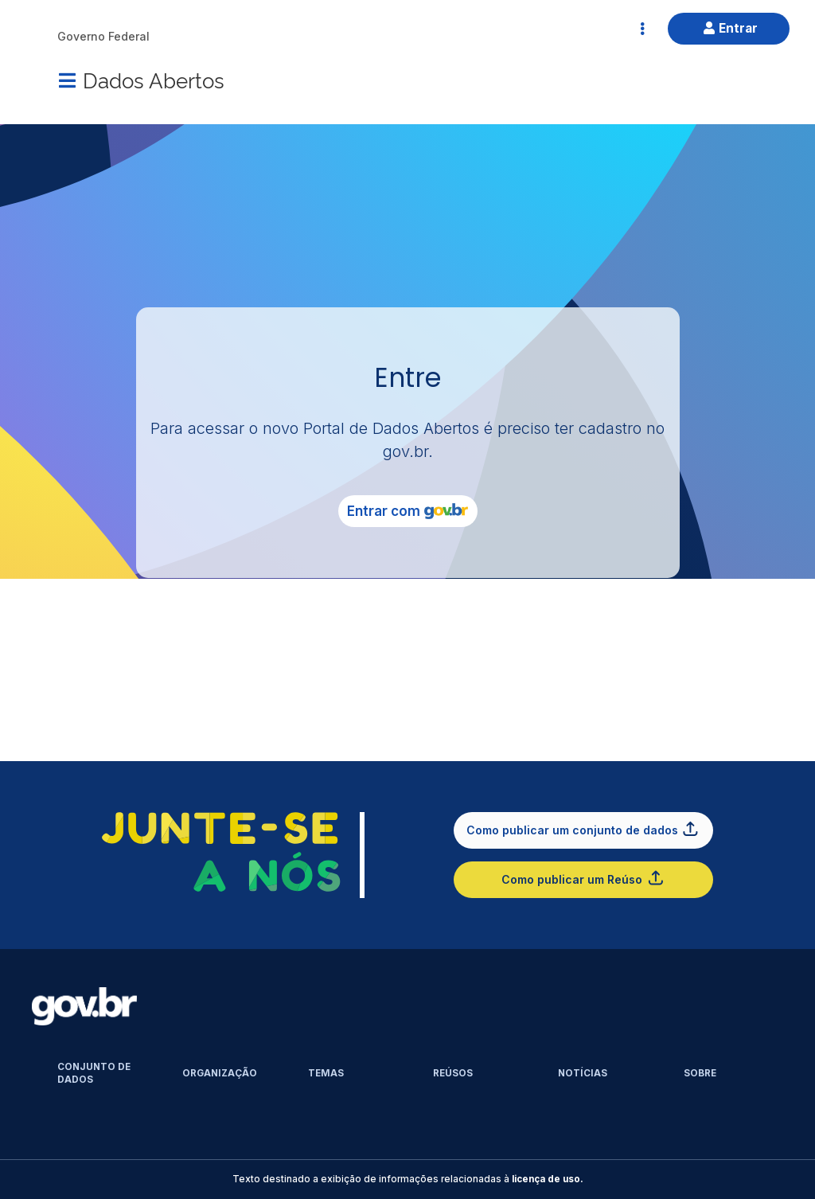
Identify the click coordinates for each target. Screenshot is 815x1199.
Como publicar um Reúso (583, 878)
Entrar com (407, 511)
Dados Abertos (153, 79)
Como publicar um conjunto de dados (583, 828)
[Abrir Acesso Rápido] (642, 28)
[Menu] (67, 80)
